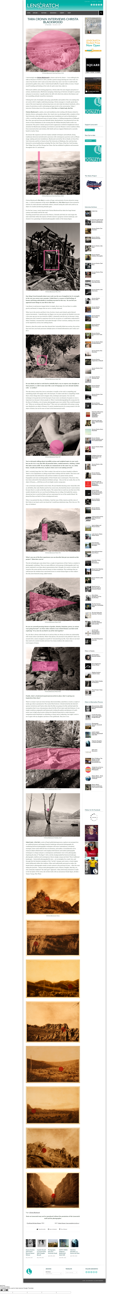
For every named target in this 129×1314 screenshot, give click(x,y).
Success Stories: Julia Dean (97, 246)
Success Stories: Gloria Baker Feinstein (97, 403)
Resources (53, 13)
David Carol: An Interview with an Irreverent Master (96, 588)
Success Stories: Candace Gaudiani (96, 473)
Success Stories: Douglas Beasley (96, 508)
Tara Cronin (48, 24)
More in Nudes (90, 651)
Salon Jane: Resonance (94, 750)
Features (44, 13)
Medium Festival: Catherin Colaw (96, 673)
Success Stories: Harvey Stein (96, 299)
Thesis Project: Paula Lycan (97, 690)
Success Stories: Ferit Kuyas (97, 368)
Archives (48, 1271)
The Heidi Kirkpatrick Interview (97, 639)
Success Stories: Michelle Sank (96, 377)
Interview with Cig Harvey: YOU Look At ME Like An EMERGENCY (97, 483)
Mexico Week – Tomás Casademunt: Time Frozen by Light (97, 786)
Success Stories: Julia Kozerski (97, 464)
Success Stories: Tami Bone (97, 264)
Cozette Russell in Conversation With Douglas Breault (41, 1252)
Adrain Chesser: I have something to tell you (68, 1223)
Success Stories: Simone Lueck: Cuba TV (97, 334)
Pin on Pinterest (64, 1229)
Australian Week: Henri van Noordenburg (96, 561)
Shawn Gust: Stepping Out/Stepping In (97, 569)
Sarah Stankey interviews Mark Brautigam (96, 544)
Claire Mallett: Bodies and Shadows (97, 681)
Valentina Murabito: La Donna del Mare (75, 1251)
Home (28, 13)
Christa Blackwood (34, 1212)
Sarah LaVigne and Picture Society (96, 526)
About (100, 1)
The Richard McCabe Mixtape (34, 1223)
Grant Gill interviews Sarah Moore (97, 552)
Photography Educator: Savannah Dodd (52, 1251)
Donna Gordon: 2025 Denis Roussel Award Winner (30, 1252)
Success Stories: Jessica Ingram (96, 386)
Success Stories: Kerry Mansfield (97, 429)
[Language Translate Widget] (71, 1272)
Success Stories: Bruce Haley (96, 316)
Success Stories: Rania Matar (97, 447)
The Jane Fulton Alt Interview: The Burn (97, 613)
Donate (88, 130)
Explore (35, 13)
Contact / (94, 1)
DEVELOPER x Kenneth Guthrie (96, 655)
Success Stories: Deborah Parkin (96, 499)
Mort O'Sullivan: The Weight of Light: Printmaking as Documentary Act (97, 760)
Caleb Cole (94, 211)
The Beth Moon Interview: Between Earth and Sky (97, 622)
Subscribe (89, 140)
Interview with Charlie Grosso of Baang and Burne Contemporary (97, 221)
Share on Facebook (53, 1229)
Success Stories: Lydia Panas (97, 578)
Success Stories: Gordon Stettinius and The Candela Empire (97, 439)
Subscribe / (88, 1)
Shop (69, 13)
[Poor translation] (6, 1290)
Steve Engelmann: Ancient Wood (96, 664)
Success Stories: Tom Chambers (97, 229)
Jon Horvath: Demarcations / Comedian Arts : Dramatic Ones (96, 632)
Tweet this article (42, 1229)
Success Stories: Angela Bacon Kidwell (97, 360)
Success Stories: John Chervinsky (97, 290)
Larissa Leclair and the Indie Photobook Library (97, 518)
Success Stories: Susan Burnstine (96, 281)
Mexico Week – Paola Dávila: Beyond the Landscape (97, 777)
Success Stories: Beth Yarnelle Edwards (97, 342)
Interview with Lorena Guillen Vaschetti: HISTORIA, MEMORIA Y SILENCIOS (97, 414)
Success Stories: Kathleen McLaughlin (97, 255)
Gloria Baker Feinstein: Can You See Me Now (96, 596)
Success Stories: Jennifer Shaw (96, 307)
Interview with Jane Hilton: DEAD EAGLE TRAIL (97, 422)
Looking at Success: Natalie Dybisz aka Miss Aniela (97, 457)
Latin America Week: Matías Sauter (97, 534)
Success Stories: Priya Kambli (97, 272)
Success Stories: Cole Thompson (97, 395)
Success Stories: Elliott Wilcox (96, 325)
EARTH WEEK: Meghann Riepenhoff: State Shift (63, 1252)
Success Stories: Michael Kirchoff (96, 237)
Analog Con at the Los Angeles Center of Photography (97, 768)
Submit (62, 13)
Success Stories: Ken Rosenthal (97, 351)
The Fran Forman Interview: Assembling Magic (97, 605)
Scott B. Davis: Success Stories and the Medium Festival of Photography (97, 492)
